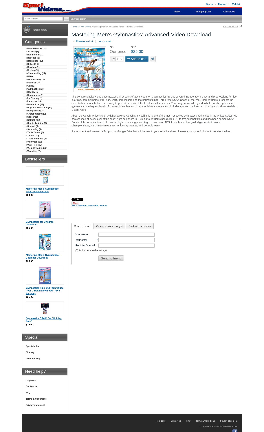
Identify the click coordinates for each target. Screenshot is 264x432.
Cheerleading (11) (36, 73)
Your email (82, 239)
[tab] (82, 226)
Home (74, 27)
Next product (106, 41)
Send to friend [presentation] (82, 226)
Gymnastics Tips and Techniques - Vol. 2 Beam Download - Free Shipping (44, 291)
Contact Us (229, 11)
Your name (82, 234)
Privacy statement (35, 405)
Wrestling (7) (33, 151)
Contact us (31, 386)
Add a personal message (91, 250)
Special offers (33, 346)
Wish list (236, 4)
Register (222, 4)
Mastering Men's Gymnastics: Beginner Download (42, 256)
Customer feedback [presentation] (140, 226)
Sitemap (30, 352)
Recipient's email (85, 245)
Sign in (209, 4)
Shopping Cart (203, 11)
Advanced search (78, 19)
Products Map (33, 358)
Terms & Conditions (36, 399)
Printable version (230, 26)
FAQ (28, 392)
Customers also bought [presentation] (109, 226)
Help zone (31, 380)
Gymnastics (84, 27)
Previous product (82, 41)
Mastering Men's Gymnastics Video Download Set (42, 190)
